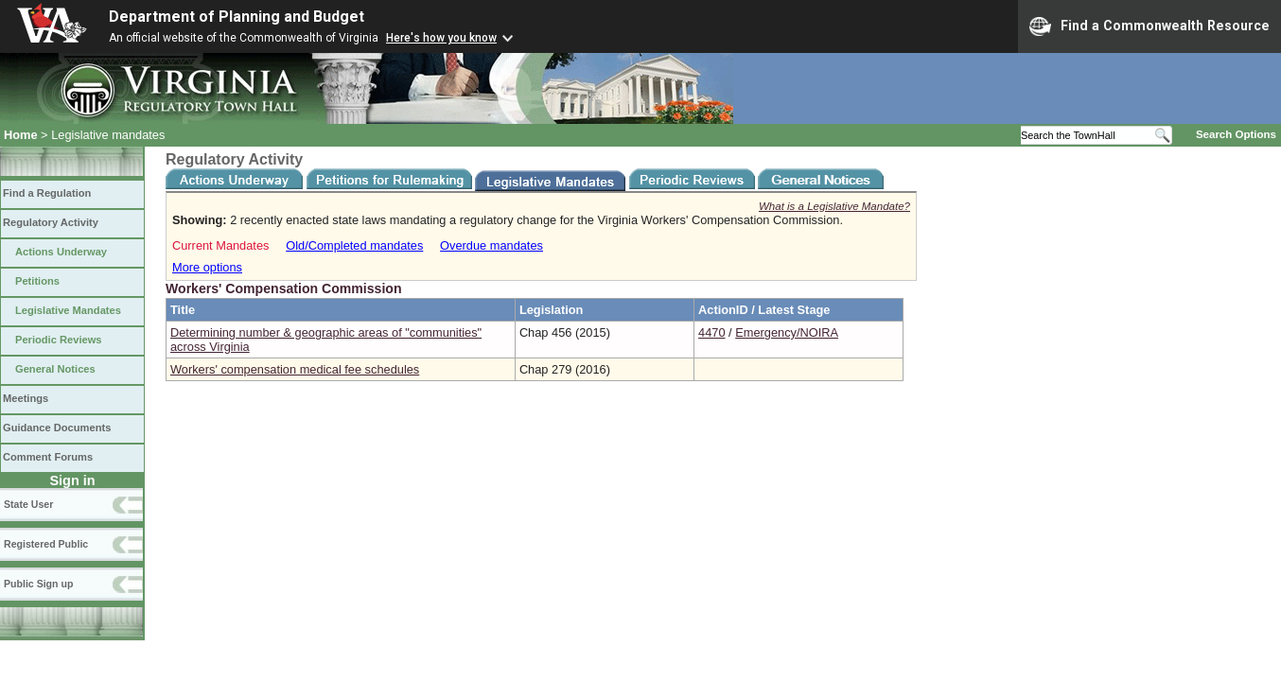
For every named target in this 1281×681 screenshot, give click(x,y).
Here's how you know (441, 37)
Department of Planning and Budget (236, 17)
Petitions (37, 281)
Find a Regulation (47, 193)
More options (207, 267)
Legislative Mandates (68, 310)
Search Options (1236, 134)
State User (28, 504)
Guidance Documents (57, 427)
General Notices (55, 369)
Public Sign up (38, 583)
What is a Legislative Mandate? (834, 206)
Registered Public (46, 544)
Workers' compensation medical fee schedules (294, 369)
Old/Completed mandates (354, 245)
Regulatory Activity (50, 222)
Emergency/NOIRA (786, 332)
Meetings (25, 398)
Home (21, 135)
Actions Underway (61, 251)
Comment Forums (48, 457)
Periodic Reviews (58, 339)
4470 (711, 332)
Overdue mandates (491, 245)
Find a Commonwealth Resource (1149, 26)
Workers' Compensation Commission (284, 288)
